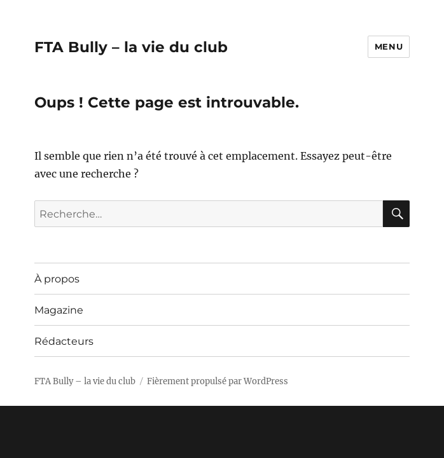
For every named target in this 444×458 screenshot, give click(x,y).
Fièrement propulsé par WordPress (217, 381)
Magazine (58, 310)
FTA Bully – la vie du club (131, 47)
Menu (389, 46)
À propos (57, 279)
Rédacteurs (64, 341)
